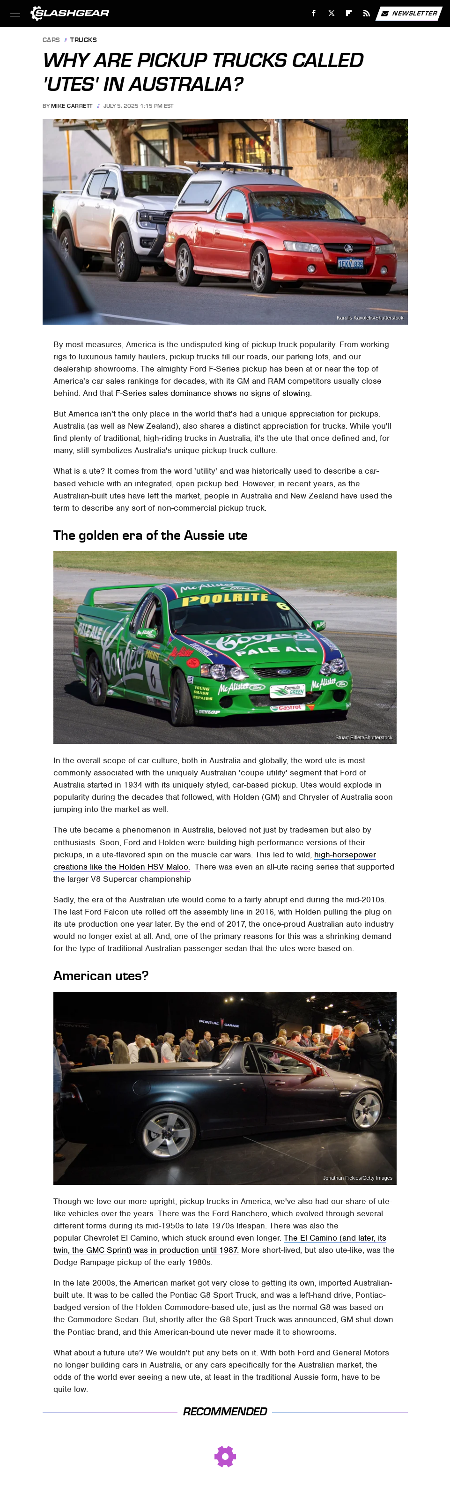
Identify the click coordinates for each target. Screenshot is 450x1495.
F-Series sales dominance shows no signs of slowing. (214, 393)
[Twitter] (331, 13)
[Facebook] (314, 13)
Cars (51, 40)
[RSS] (367, 13)
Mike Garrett (72, 106)
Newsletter (408, 13)
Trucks (83, 40)
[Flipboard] (349, 13)
